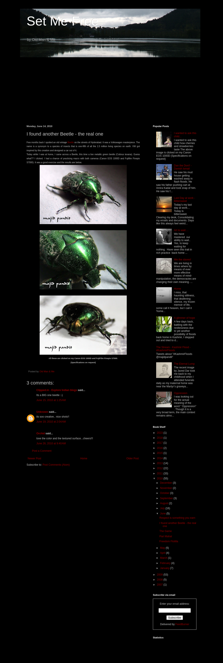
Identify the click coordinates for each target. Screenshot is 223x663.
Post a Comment (41, 450)
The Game (165, 531)
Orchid (40, 433)
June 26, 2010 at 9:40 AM (51, 443)
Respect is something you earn (177, 517)
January (165, 568)
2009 (160, 574)
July (163, 508)
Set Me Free (62, 21)
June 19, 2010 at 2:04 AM (51, 421)
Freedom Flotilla (168, 541)
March (164, 557)
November (166, 488)
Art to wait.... (181, 230)
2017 (160, 442)
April (163, 552)
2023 (160, 432)
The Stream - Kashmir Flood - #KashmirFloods (173, 349)
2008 (160, 579)
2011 (160, 473)
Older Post (132, 458)
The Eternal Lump (184, 363)
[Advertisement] (111, 87)
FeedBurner (182, 624)
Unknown (42, 411)
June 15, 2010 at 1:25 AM (51, 400)
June (163, 513)
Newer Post (34, 458)
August (164, 503)
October (165, 493)
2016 (160, 448)
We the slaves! (182, 259)
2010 (160, 478)
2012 (160, 468)
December (166, 482)
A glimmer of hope (184, 317)
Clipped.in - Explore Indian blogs (56, 390)
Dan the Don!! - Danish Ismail (183, 167)
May (163, 547)
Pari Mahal (165, 536)
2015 (160, 453)
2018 (160, 437)
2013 (160, 463)
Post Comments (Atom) (56, 464)
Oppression (180, 393)
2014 (160, 458)
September (167, 498)
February (165, 563)
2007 (160, 584)
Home (83, 458)
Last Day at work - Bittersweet (184, 199)
